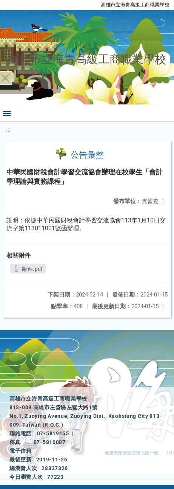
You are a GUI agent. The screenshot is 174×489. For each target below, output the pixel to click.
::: (8, 130)
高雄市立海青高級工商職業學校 (135, 5)
